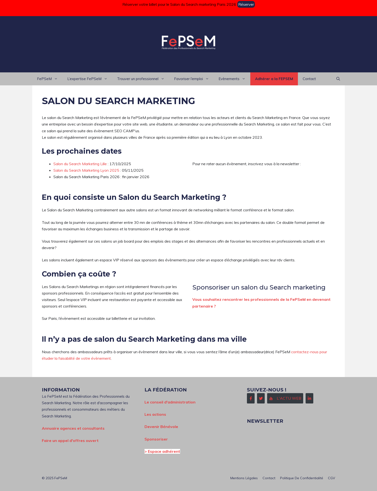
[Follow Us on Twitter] (261, 398)
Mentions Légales (244, 478)
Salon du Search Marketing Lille (80, 163)
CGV (331, 478)
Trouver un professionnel (143, 78)
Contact (309, 78)
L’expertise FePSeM (89, 78)
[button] (338, 78)
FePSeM (50, 78)
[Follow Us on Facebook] (251, 398)
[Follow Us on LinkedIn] (309, 398)
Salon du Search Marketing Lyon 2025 (86, 170)
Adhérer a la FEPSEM (274, 78)
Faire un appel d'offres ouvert (70, 440)
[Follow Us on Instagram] (285, 398)
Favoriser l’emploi (194, 78)
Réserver (246, 4)
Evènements (234, 78)
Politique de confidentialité (301, 478)
